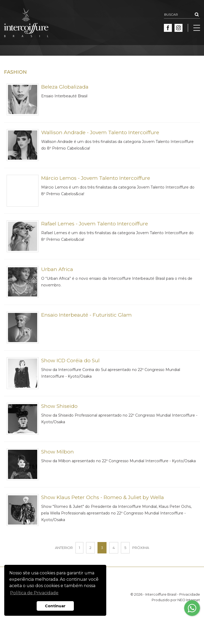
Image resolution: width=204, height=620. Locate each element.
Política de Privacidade (34, 592)
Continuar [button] (55, 606)
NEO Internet (188, 600)
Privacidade (189, 594)
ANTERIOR (64, 547)
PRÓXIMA (140, 547)
